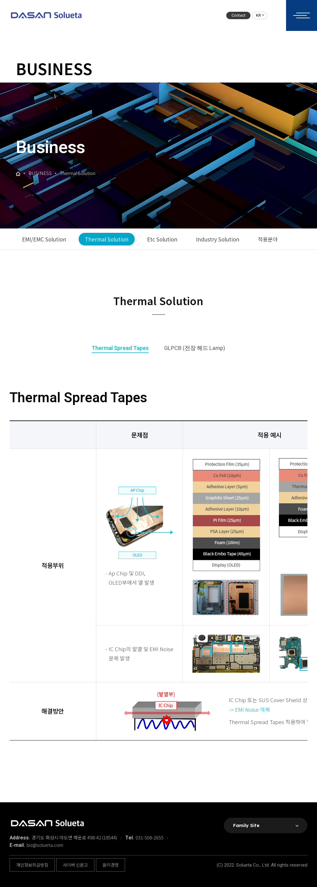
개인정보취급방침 (32, 865)
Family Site (246, 825)
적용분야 (268, 239)
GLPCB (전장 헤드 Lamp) (194, 348)
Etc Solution (162, 239)
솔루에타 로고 (46, 15)
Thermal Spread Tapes (120, 348)
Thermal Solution (106, 239)
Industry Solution (217, 239)
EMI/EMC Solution (44, 239)
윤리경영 (110, 865)
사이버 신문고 (75, 865)
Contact (238, 15)
